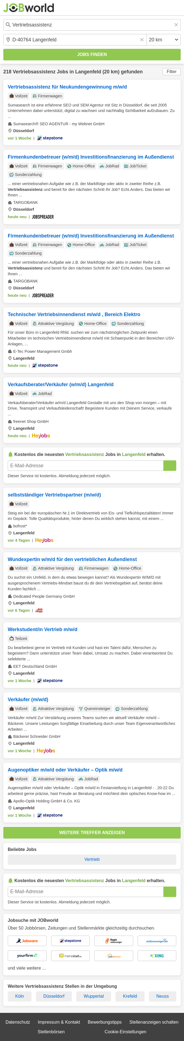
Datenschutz (18, 1022)
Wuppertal (94, 996)
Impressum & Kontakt (59, 1022)
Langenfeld (88, 71)
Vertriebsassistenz (34, 71)
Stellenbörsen (51, 1031)
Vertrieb (91, 859)
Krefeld (130, 996)
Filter (172, 71)
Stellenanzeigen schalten (153, 1022)
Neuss (162, 996)
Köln (19, 996)
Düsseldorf (53, 996)
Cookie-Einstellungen (125, 1031)
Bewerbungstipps (105, 1022)
